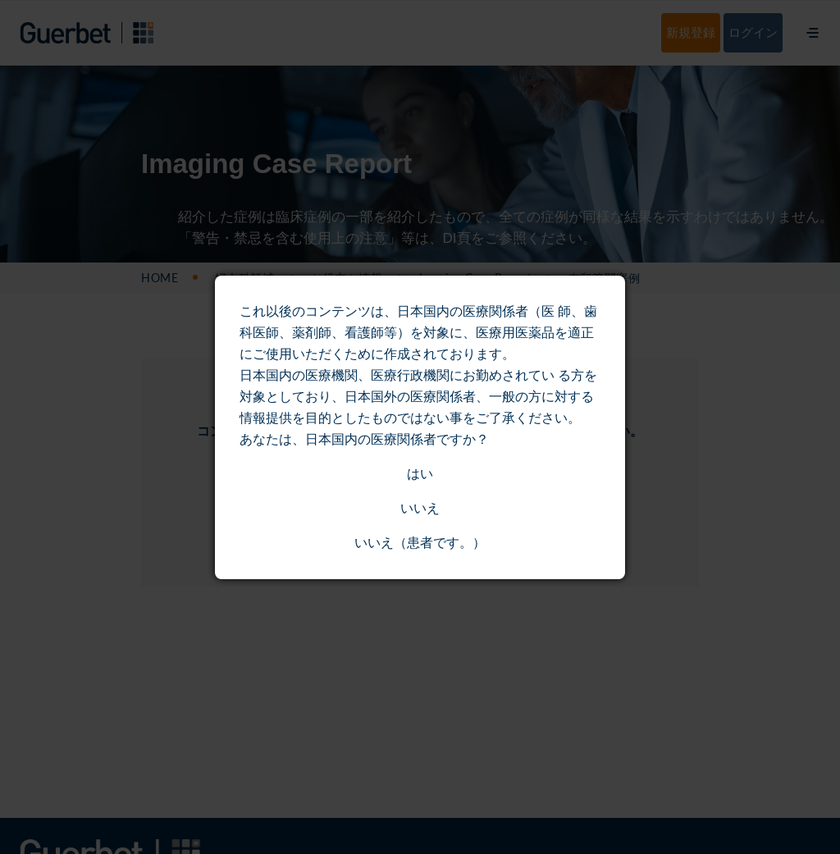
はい (420, 474)
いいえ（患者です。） (420, 543)
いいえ (420, 508)
